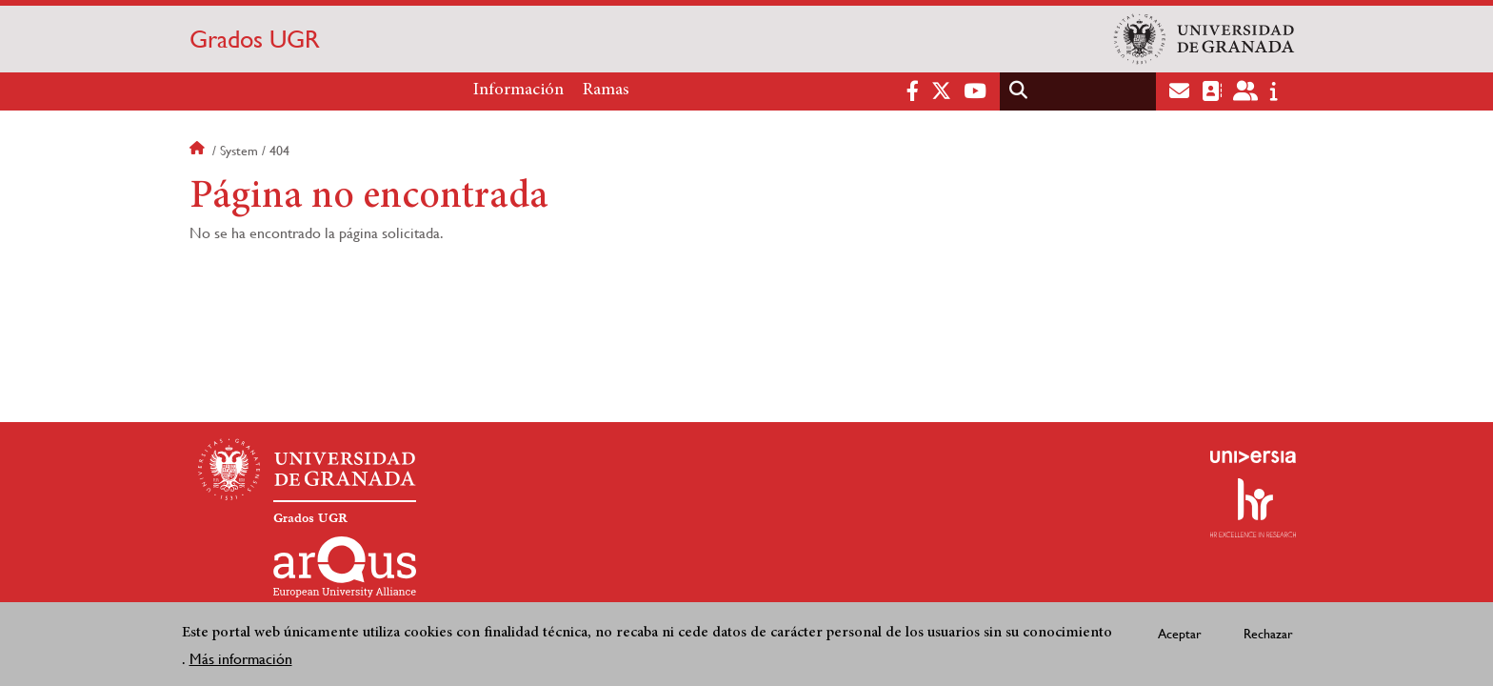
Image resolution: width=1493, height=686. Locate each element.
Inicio (199, 150)
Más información (240, 659)
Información (518, 90)
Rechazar (1268, 633)
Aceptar (1180, 633)
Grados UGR (254, 39)
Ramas (606, 90)
